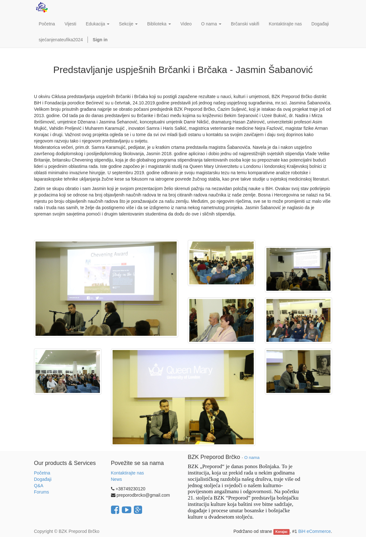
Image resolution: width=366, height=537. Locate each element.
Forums (41, 491)
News (116, 479)
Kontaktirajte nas (127, 472)
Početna (42, 472)
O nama (251, 457)
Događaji (42, 479)
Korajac (281, 532)
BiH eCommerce (314, 531)
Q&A (38, 485)
